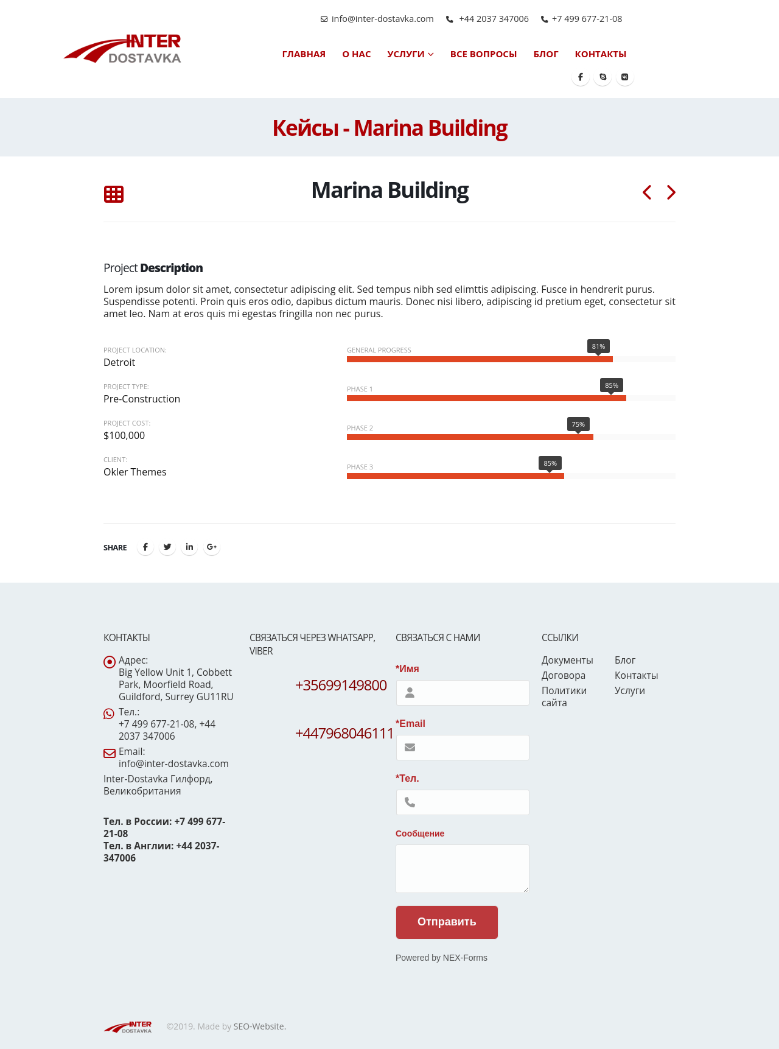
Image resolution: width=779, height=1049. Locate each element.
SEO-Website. (260, 1026)
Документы (567, 660)
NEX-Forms (465, 958)
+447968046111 (344, 733)
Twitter (167, 546)
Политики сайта (564, 696)
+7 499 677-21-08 (587, 18)
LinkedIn (189, 546)
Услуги (405, 53)
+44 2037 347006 (493, 18)
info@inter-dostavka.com (383, 18)
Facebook (145, 546)
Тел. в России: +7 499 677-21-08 (164, 827)
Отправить (447, 922)
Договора (563, 675)
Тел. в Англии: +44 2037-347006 (161, 852)
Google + (211, 546)
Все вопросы (483, 53)
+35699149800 (340, 685)
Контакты (601, 53)
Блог (546, 53)
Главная (304, 53)
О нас (356, 53)
